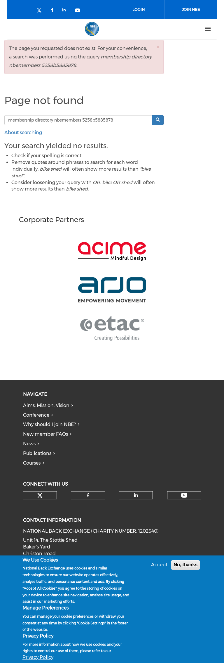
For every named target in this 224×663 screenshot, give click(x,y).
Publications (37, 453)
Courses (32, 463)
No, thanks (185, 564)
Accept (159, 564)
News (29, 443)
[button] (157, 47)
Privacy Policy (37, 657)
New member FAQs (45, 434)
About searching (23, 132)
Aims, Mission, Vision (46, 405)
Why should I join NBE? (49, 424)
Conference (36, 415)
